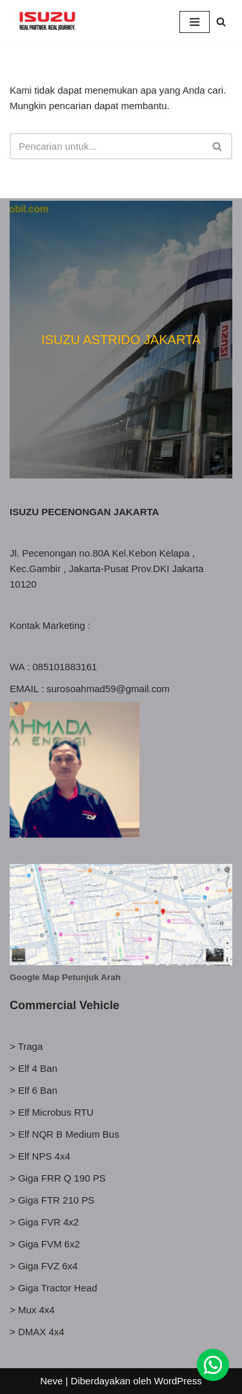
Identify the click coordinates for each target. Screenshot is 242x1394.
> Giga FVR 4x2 (44, 1221)
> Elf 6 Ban (33, 1090)
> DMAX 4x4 (37, 1331)
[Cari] (221, 21)
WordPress (178, 1380)
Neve (51, 1380)
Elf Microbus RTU (56, 1112)
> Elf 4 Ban (33, 1068)
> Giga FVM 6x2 (45, 1243)
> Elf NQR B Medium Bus (64, 1134)
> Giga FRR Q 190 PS (58, 1178)
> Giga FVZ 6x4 (43, 1265)
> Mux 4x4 (32, 1309)
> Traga (26, 1046)
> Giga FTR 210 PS (52, 1199)
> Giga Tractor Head (53, 1287)
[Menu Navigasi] (194, 22)
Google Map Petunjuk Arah (65, 977)
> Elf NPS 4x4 (40, 1156)
